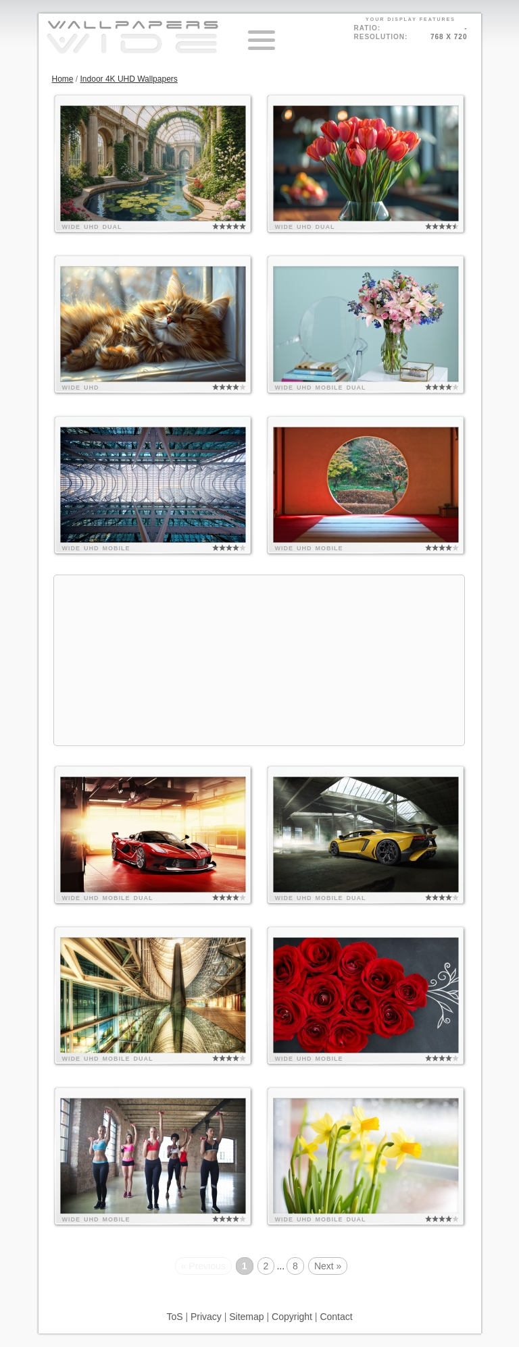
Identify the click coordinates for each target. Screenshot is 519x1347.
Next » (327, 1266)
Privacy (206, 1316)
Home (63, 79)
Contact (336, 1316)
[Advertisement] (259, 660)
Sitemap (246, 1316)
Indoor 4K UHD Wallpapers (129, 79)
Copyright (292, 1316)
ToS (174, 1316)
